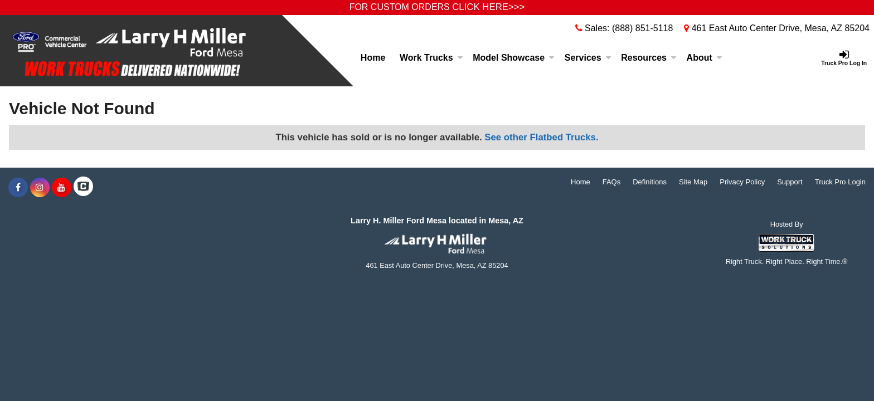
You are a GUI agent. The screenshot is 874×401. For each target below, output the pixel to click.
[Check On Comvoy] (83, 187)
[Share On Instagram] (40, 187)
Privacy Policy (742, 182)
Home (373, 57)
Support (790, 182)
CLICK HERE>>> (488, 7)
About (704, 57)
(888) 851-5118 (642, 28)
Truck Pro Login (840, 182)
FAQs (612, 182)
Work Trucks (431, 57)
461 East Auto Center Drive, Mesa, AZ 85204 (777, 28)
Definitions (650, 182)
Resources (649, 57)
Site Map (693, 182)
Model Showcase (514, 57)
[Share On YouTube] (61, 187)
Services (588, 57)
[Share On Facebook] (18, 187)
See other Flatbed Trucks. (541, 137)
